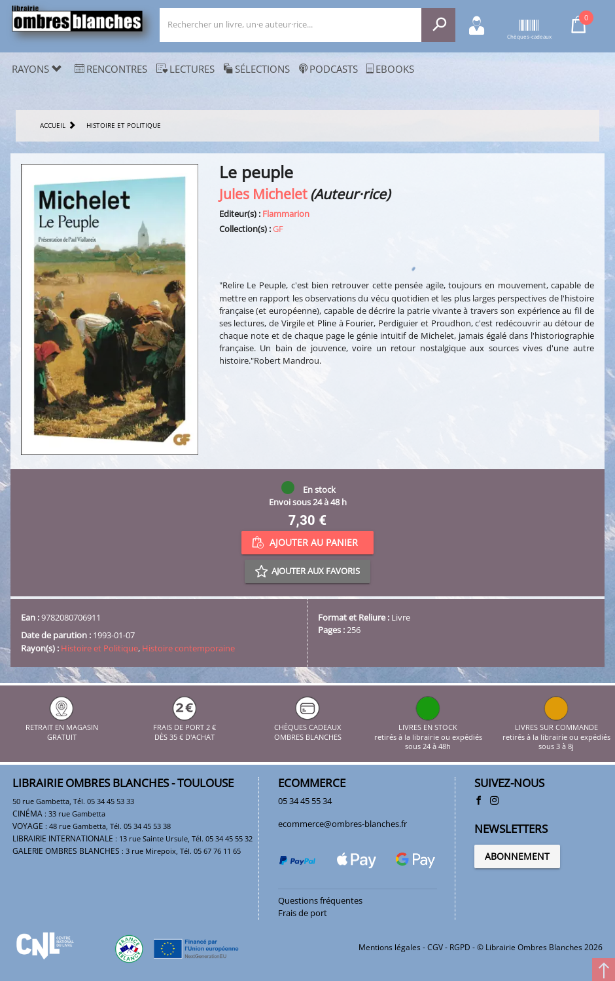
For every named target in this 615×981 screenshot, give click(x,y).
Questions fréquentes (320, 900)
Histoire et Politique (99, 648)
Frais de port (302, 913)
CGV (435, 947)
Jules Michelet (263, 193)
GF (278, 229)
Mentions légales (390, 947)
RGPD (459, 947)
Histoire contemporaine (188, 648)
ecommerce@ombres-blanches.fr (342, 824)
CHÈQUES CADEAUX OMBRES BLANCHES (308, 728)
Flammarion (285, 214)
